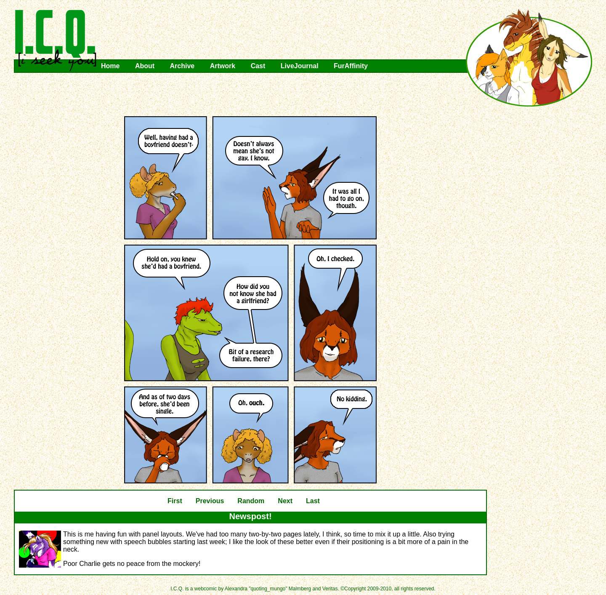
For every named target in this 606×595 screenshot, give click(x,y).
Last (313, 500)
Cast (258, 65)
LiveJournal (300, 65)
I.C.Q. (56, 40)
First (174, 500)
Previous (210, 500)
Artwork (222, 65)
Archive (182, 65)
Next (285, 500)
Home (110, 65)
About (144, 65)
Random (250, 500)
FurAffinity (351, 65)
